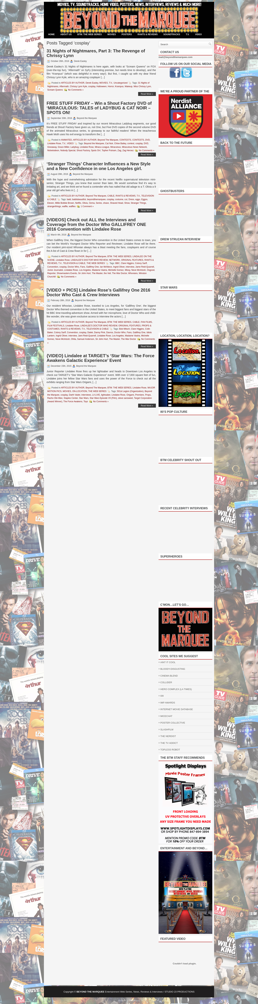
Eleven (50, 203)
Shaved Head (116, 203)
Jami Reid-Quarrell (87, 335)
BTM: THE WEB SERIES (89, 34)
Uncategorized (120, 83)
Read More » (147, 94)
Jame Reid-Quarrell (144, 267)
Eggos (144, 199)
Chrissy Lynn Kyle (78, 86)
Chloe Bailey (120, 143)
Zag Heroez (128, 150)
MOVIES (112, 34)
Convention (52, 267)
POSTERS (126, 34)
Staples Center (71, 398)
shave (106, 203)
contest (130, 143)
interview (130, 267)
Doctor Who (73, 267)
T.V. (187, 34)
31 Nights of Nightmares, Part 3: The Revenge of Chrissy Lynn (96, 53)
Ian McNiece (106, 267)
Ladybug (74, 147)
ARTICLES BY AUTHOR (72, 83)
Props (148, 395)
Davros (109, 332)
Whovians (133, 273)
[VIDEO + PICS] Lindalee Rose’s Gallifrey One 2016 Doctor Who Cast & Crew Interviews (98, 292)
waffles (72, 206)
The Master (97, 273)
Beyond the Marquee (94, 143)
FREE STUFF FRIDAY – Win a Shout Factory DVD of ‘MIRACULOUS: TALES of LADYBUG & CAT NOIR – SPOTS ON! (99, 108)
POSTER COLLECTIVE (172, 722)
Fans (82, 267)
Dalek (90, 332)
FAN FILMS (146, 322)
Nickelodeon (53, 150)
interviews (86, 395)
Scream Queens (55, 90)
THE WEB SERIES (96, 263)
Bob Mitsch (124, 329)
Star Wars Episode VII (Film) (103, 398)
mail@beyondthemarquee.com (175, 57)
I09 (162, 695)
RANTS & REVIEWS (148, 34)
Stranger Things (138, 203)
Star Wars (84, 398)
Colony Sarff (141, 263)
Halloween (102, 86)
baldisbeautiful (79, 199)
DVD (147, 140)
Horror (111, 86)
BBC (117, 263)
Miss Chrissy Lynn (142, 86)
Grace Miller (63, 147)
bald (69, 199)
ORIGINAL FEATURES (132, 260)
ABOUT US (66, 34)
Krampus (119, 86)
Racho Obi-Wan (55, 398)
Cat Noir (109, 143)
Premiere (139, 395)
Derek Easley (92, 83)
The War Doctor (119, 273)
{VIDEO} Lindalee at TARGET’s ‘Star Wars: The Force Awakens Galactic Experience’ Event (100, 358)
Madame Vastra (99, 270)
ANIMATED (66, 140)
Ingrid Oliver (119, 267)
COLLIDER (166, 682)
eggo (137, 199)
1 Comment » (87, 206)
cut (126, 199)
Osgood (150, 270)
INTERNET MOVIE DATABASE (176, 709)
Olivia (85, 203)
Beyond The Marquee (108, 140)
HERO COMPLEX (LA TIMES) (176, 689)
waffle (65, 206)
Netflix (78, 203)
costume (119, 199)
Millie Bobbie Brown (64, 203)
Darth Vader (74, 395)
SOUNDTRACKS (171, 34)
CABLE (111, 196)
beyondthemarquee (96, 199)
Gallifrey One (92, 267)
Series (99, 203)
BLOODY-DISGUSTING (172, 669)
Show (127, 203)
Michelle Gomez (116, 270)
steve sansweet (125, 398)
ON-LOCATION (79, 391)
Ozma (92, 203)
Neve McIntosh (138, 270)
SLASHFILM (166, 729)
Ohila (73, 339)
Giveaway (52, 147)
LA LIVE (96, 395)
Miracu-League (102, 147)
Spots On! (96, 150)
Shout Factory (83, 150)
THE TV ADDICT (169, 743)
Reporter (51, 273)
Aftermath (64, 86)
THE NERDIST (168, 736)
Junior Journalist (55, 270)
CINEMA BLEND (169, 675)
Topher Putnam (109, 150)
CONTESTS (125, 140)
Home (51, 34)
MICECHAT (166, 716)
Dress (131, 199)
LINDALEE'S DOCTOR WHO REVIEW (89, 260)
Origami (130, 395)
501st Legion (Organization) (130, 391)
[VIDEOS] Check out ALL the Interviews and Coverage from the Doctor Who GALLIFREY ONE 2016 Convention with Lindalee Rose (96, 224)
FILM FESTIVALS (55, 325)
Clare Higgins (127, 263)
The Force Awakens (72, 401)
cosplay (91, 86)
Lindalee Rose (54, 143)
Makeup (128, 86)
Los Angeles (85, 270)
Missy (127, 270)
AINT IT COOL (168, 662)
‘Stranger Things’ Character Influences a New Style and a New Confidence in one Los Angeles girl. (98, 166)
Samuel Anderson (85, 339)
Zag (119, 150)
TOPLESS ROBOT (170, 749)
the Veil (107, 273)
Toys (85, 401)
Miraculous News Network (134, 147)
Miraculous (115, 147)
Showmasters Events (67, 273)
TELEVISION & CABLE (74, 263)
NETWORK (114, 260)
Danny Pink (99, 332)
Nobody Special (67, 150)
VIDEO (198, 34)
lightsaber (105, 395)
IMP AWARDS (167, 702)
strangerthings (54, 206)
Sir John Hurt (84, 273)
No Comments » (75, 90)
